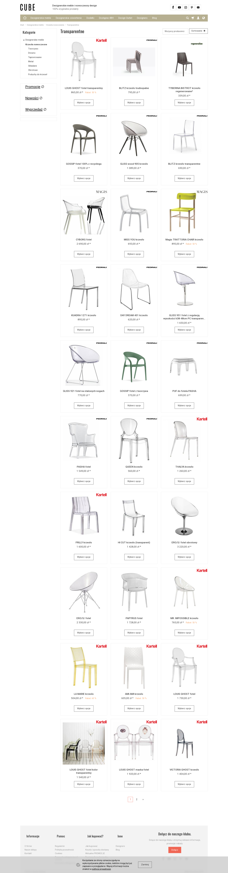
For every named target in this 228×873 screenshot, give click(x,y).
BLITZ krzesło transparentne (184, 164)
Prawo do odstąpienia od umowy (66, 855)
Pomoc (59, 835)
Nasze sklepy (31, 846)
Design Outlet (125, 18)
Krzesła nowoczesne (36, 44)
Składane (32, 66)
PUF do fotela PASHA (184, 391)
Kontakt (28, 850)
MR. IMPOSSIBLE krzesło (184, 619)
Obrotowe (33, 70)
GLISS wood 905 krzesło (134, 164)
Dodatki (90, 18)
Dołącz (174, 850)
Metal (30, 61)
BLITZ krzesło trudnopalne (134, 89)
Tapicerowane (35, 57)
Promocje (32, 87)
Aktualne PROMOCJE (95, 850)
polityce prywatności (101, 869)
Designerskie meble (40, 18)
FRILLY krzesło (84, 543)
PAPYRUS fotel (134, 619)
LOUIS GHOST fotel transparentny (84, 89)
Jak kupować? (94, 835)
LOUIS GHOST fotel (184, 694)
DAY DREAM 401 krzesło (134, 316)
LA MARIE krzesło (84, 694)
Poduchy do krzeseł (37, 74)
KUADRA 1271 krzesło (83, 316)
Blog (154, 18)
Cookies (58, 850)
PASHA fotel (84, 467)
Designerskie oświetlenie (69, 18)
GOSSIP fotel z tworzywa (134, 391)
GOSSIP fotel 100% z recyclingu (83, 164)
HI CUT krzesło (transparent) (134, 543)
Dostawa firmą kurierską (96, 854)
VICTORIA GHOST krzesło (184, 770)
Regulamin (60, 843)
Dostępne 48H (106, 18)
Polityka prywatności (64, 846)
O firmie (28, 843)
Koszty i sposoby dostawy (97, 846)
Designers (142, 18)
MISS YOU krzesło (134, 240)
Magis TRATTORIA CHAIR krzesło (184, 240)
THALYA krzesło (184, 467)
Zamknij (145, 864)
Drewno (31, 53)
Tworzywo (33, 48)
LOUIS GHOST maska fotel (134, 770)
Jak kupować (91, 843)
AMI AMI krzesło (134, 694)
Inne (118, 835)
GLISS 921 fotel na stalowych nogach (83, 391)
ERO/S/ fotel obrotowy (184, 543)
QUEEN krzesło (133, 467)
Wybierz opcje (83, 103)
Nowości (32, 98)
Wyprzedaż (34, 109)
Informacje (32, 835)
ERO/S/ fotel (83, 619)
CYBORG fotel (84, 240)
